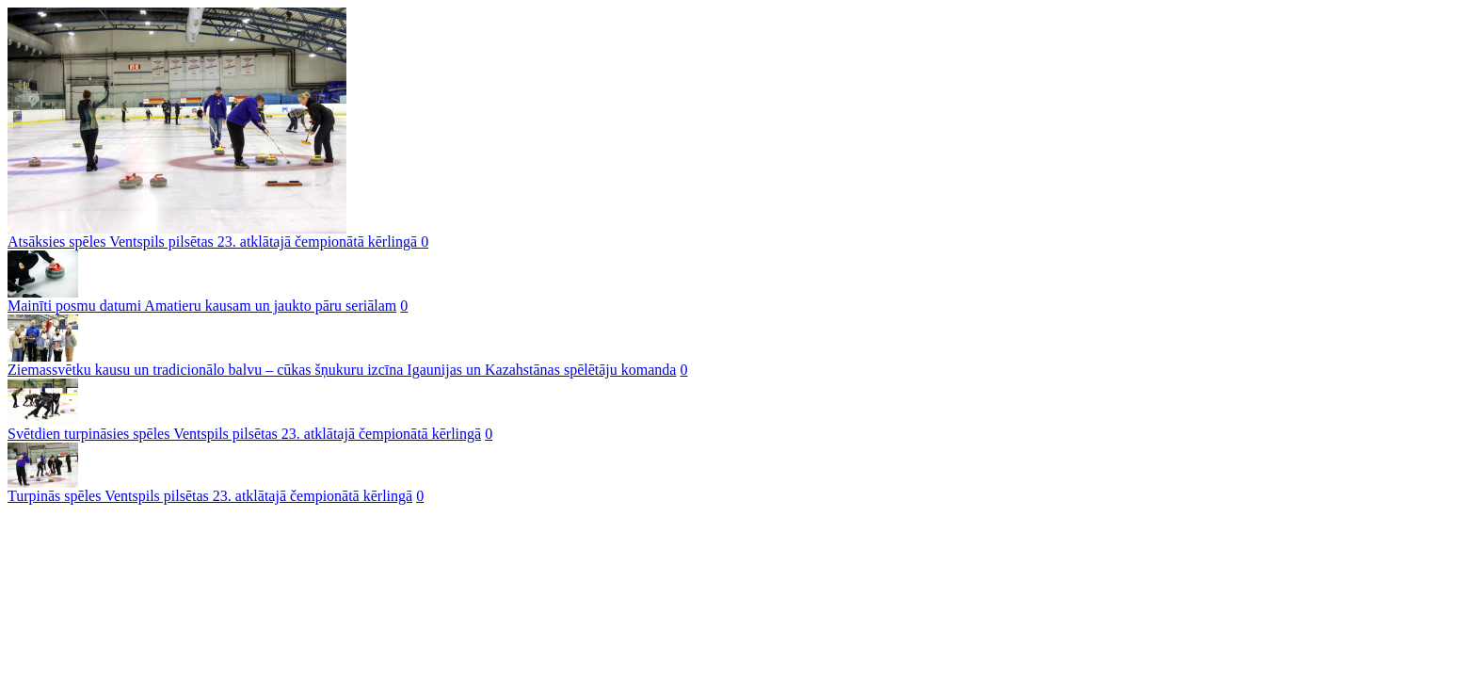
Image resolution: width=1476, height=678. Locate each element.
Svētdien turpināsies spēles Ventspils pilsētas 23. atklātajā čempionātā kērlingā (244, 434)
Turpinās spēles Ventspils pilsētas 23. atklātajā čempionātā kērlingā (210, 496)
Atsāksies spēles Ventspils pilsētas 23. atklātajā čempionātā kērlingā (214, 242)
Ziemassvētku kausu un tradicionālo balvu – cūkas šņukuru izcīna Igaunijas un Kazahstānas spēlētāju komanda (342, 370)
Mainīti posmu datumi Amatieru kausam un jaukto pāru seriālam (202, 306)
